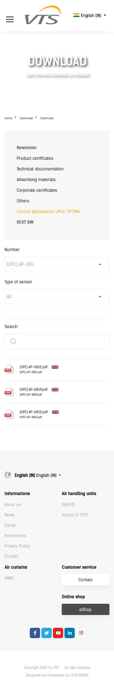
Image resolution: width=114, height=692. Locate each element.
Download (26, 118)
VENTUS (68, 504)
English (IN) (87, 15)
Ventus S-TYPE (75, 515)
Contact (12, 556)
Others (23, 201)
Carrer (10, 525)
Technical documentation (40, 169)
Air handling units (79, 493)
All (9, 296)
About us (13, 504)
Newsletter (27, 147)
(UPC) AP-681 (20, 264)
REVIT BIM (25, 222)
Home (8, 118)
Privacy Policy (17, 546)
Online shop (73, 596)
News (10, 515)
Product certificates (35, 158)
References (15, 535)
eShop (85, 609)
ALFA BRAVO (79, 675)
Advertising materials (36, 179)
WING (9, 578)
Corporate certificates (37, 190)
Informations (17, 493)
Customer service (79, 567)
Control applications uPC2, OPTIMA (48, 211)
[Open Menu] (11, 15)
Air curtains (16, 567)
